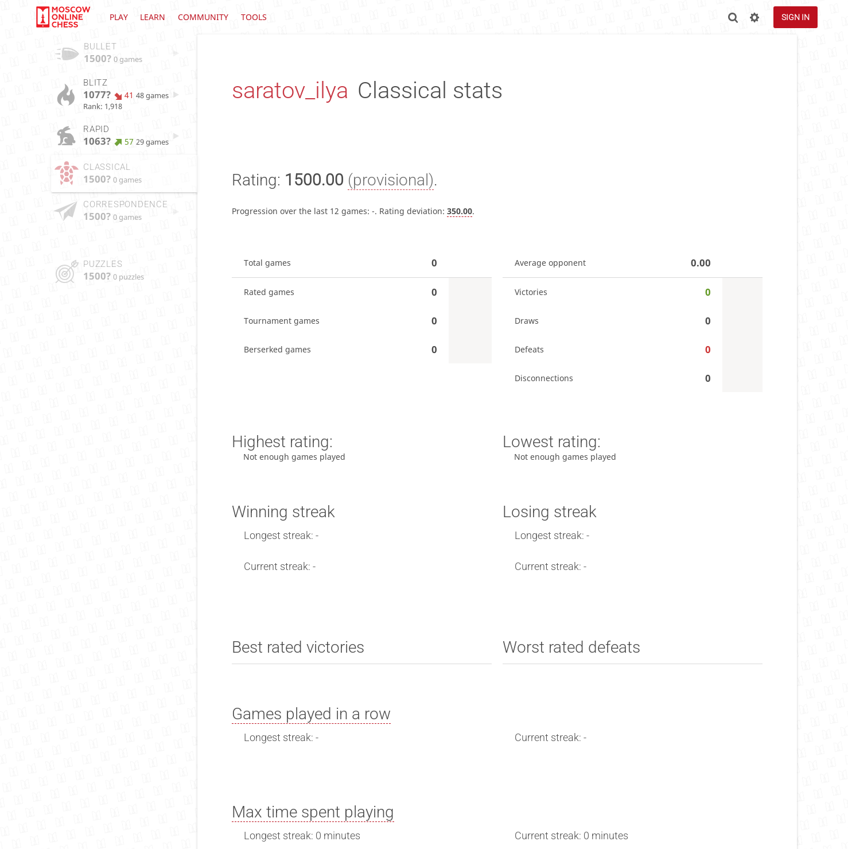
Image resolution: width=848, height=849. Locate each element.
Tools (254, 16)
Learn (152, 16)
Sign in (795, 17)
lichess (62, 17)
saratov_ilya (290, 90)
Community (203, 16)
